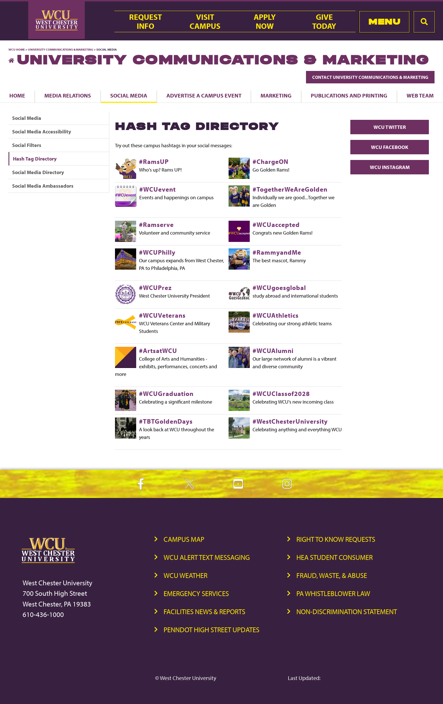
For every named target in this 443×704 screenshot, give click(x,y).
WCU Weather (185, 575)
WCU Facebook (389, 147)
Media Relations (67, 95)
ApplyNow (265, 21)
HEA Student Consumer (334, 557)
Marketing (276, 95)
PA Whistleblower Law (333, 593)
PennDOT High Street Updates (211, 629)
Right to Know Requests (335, 539)
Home (17, 95)
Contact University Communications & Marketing (370, 77)
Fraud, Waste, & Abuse (331, 575)
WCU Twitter (389, 127)
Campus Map (184, 539)
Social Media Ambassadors (42, 186)
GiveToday (324, 21)
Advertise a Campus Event (204, 95)
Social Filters (26, 145)
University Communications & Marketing (60, 49)
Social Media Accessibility (41, 131)
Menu (384, 21)
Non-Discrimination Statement (346, 611)
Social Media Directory (38, 172)
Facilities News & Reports (204, 611)
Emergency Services (196, 593)
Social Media (128, 95)
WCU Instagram (390, 167)
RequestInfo (145, 21)
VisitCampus (205, 21)
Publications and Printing (349, 95)
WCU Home (16, 49)
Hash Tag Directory (35, 158)
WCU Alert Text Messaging (207, 557)
